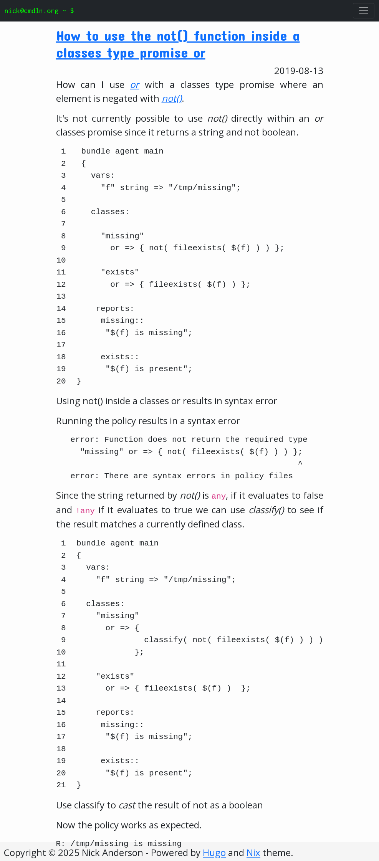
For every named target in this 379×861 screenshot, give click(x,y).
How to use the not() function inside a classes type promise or (178, 43)
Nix (253, 852)
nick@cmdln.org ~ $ (39, 11)
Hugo (214, 852)
